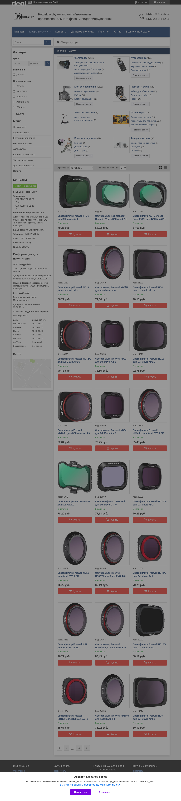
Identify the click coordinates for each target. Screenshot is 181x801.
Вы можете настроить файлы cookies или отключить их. (89, 784)
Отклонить (104, 792)
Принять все (80, 792)
